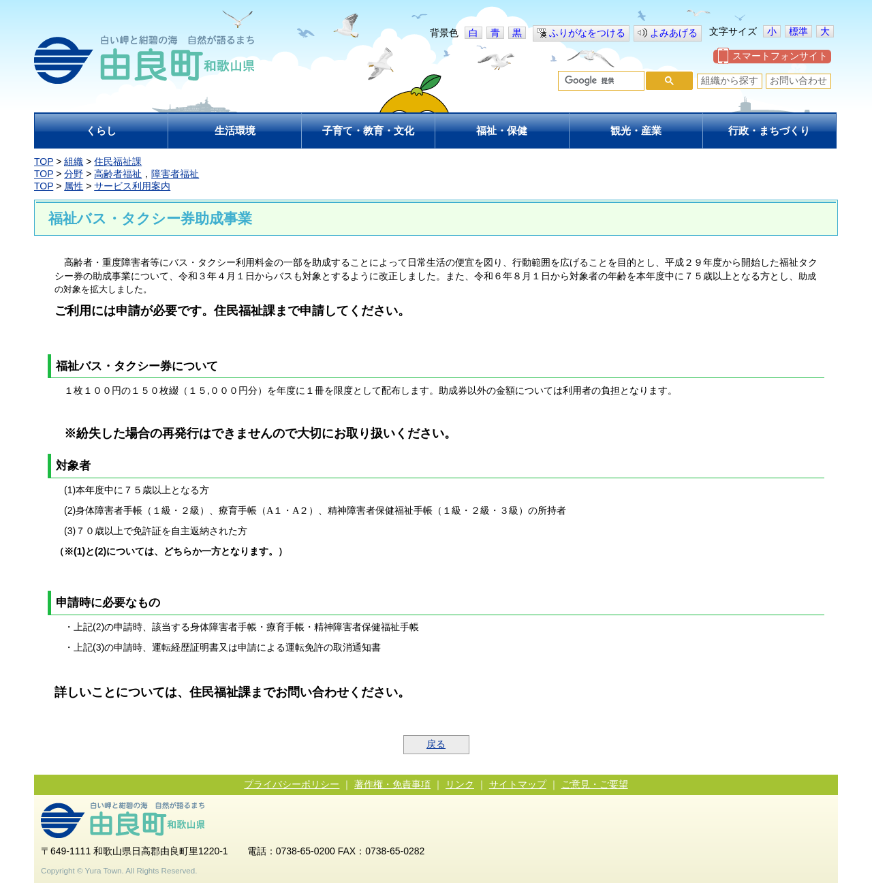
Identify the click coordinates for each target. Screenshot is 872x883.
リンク (460, 784)
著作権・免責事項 (392, 784)
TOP (43, 161)
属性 (73, 186)
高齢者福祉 (118, 173)
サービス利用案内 (132, 186)
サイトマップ (517, 784)
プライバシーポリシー (291, 784)
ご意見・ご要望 (594, 784)
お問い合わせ (798, 80)
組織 (73, 161)
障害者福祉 (175, 173)
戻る (436, 744)
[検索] (600, 81)
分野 (73, 173)
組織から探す (729, 80)
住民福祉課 (118, 161)
